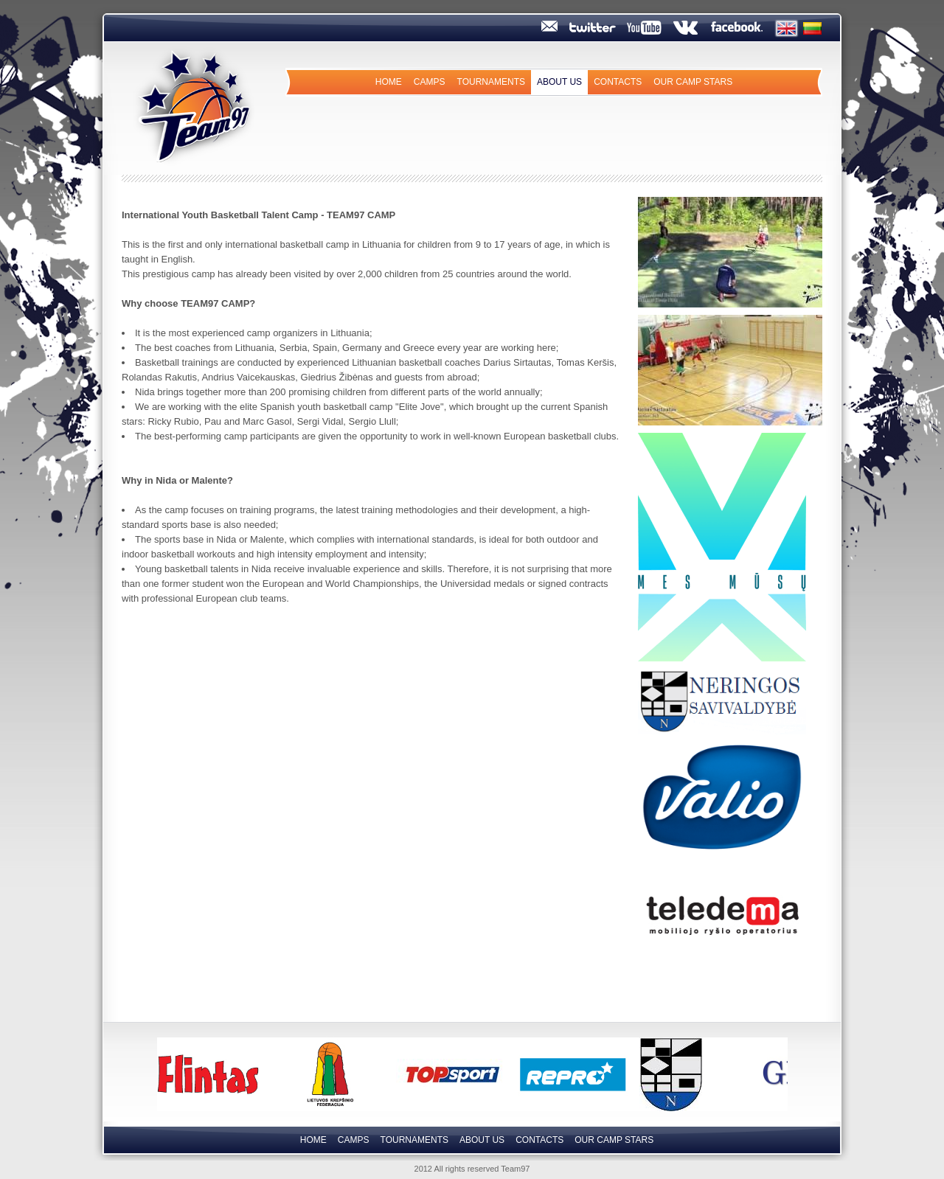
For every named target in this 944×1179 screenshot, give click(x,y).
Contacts (618, 82)
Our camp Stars (692, 82)
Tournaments (491, 82)
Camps (429, 82)
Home (388, 82)
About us (559, 82)
